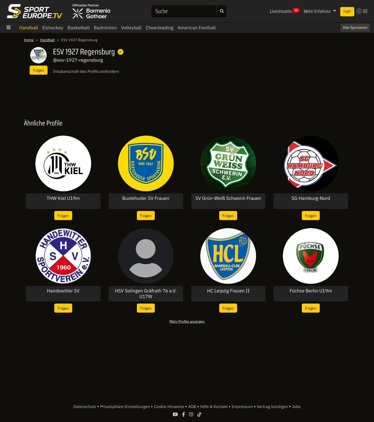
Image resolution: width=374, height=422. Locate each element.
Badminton (105, 28)
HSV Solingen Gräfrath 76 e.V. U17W (146, 293)
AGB (192, 406)
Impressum (243, 406)
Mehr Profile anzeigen (187, 321)
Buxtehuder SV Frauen (145, 198)
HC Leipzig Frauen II (228, 291)
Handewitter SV (63, 291)
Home (29, 40)
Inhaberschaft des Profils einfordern (86, 71)
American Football (196, 28)
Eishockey (52, 28)
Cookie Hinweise (169, 406)
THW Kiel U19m (63, 198)
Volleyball (131, 28)
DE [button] (362, 11)
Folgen (38, 70)
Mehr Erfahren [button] (318, 11)
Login (347, 11)
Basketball (79, 28)
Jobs (296, 406)
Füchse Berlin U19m (311, 291)
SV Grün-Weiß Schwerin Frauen (228, 198)
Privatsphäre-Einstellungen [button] (125, 406)
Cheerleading (159, 28)
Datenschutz (85, 406)
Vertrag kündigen (273, 406)
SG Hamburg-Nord (310, 198)
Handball (28, 28)
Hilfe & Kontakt (214, 406)
